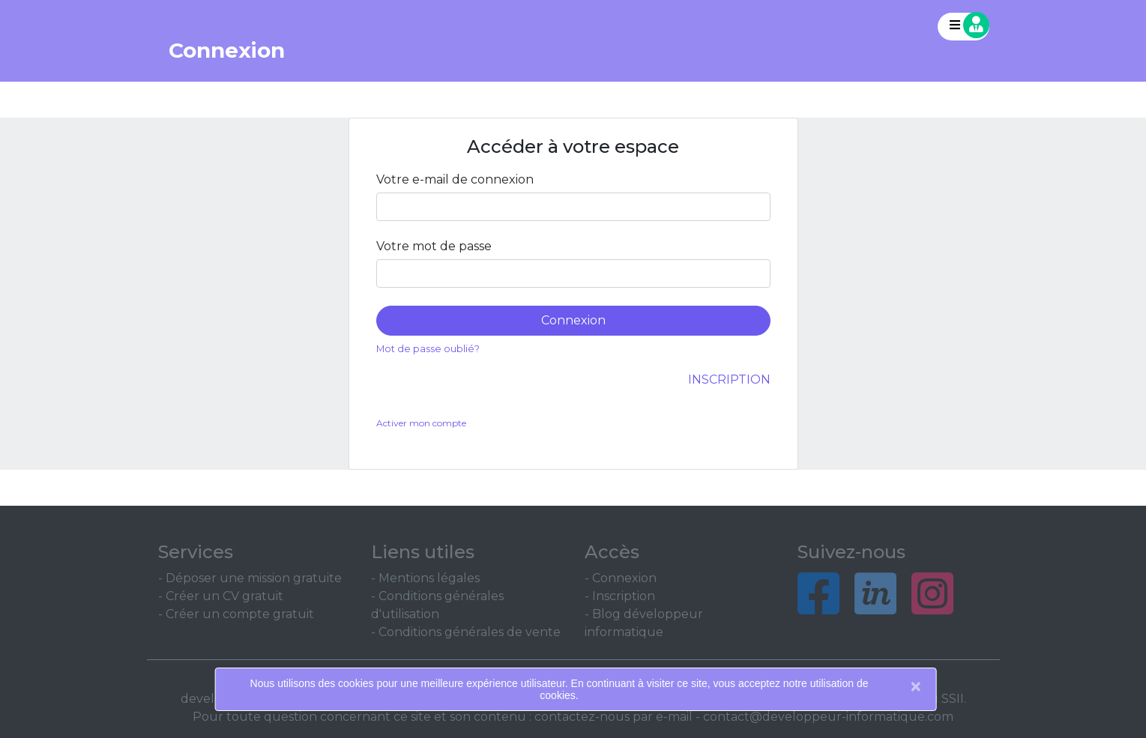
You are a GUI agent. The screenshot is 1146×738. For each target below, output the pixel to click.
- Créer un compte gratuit (236, 614)
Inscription (729, 379)
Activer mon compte (421, 423)
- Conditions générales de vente (466, 632)
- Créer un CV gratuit (220, 596)
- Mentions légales (425, 578)
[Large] (573, 207)
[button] (963, 26)
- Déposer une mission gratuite (250, 578)
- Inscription (620, 596)
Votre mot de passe (434, 246)
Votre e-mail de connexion (455, 179)
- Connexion (621, 578)
